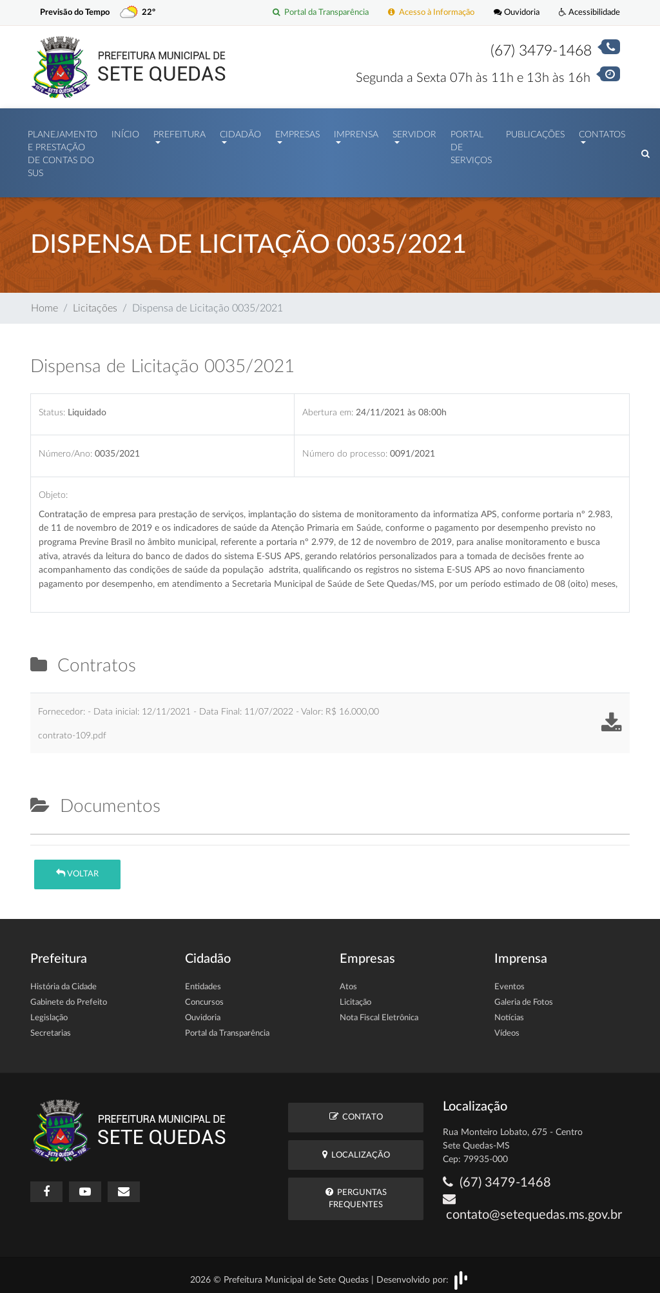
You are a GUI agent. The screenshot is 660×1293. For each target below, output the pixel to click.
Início (125, 131)
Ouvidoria (516, 12)
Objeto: (53, 488)
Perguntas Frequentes (356, 1192)
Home (44, 302)
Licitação (355, 996)
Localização (356, 1148)
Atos (348, 980)
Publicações (535, 131)
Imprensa (356, 131)
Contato (356, 1110)
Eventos (509, 980)
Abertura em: (327, 406)
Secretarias (50, 1027)
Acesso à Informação (431, 12)
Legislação (49, 1011)
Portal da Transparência (321, 12)
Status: (52, 406)
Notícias (509, 1011)
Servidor (414, 131)
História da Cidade (63, 980)
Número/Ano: (65, 447)
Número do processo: (344, 447)
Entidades (203, 980)
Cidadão (240, 131)
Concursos (204, 996)
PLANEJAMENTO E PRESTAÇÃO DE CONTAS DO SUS (62, 151)
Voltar (77, 867)
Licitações (95, 302)
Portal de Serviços (471, 145)
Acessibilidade (589, 12)
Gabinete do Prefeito (68, 996)
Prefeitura (179, 131)
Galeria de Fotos (523, 996)
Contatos (602, 131)
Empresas (297, 131)
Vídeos (506, 1027)
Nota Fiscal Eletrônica (379, 1011)
